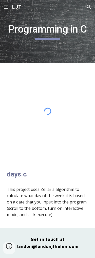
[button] (6, 7)
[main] (47, 31)
